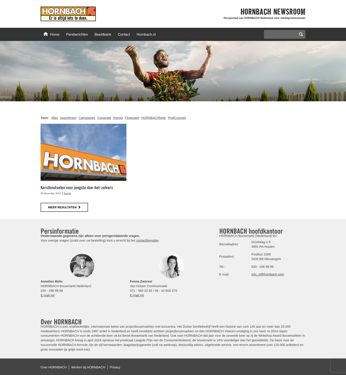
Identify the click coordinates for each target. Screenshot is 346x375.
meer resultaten (62, 207)
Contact (124, 34)
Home (51, 34)
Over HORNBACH (54, 367)
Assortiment (68, 118)
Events (118, 118)
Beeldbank (102, 34)
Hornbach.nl (146, 34)
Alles (54, 118)
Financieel (132, 118)
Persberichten (77, 34)
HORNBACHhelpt (153, 118)
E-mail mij (48, 295)
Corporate (104, 118)
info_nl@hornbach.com (267, 274)
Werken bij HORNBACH (88, 367)
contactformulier (147, 240)
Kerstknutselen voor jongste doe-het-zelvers (77, 187)
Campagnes (87, 118)
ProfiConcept (177, 118)
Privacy (115, 367)
